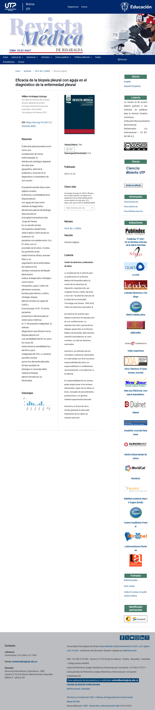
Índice (98, 57)
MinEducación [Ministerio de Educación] (130, 650)
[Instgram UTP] (137, 637)
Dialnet (135, 412)
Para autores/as (131, 206)
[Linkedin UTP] (142, 637)
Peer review (129, 586)
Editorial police (131, 580)
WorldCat (135, 478)
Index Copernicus (136, 351)
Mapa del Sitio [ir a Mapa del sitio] (73, 701)
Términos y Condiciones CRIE (80, 697)
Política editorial (82, 57)
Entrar (84, 7)
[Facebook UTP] (122, 637)
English (127, 81)
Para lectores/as (131, 202)
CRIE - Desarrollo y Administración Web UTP (103, 706)
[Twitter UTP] (127, 637)
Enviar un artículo (133, 185)
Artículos (45, 57)
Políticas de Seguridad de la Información (114, 697)
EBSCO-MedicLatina (135, 315)
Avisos (21, 62)
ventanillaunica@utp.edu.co (125, 680)
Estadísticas (9, 62)
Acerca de (16, 57)
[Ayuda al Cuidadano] (147, 637)
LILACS (135, 275)
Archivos (27, 71)
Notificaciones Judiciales (78, 689)
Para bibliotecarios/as (133, 211)
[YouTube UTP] (132, 637)
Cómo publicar (62, 57)
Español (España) (132, 86)
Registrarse (73, 7)
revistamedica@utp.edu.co (24, 661)
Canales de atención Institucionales (83, 684)
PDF (71, 149)
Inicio (5, 57)
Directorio (31, 57)
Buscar (122, 59)
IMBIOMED (135, 333)
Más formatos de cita (75, 208)
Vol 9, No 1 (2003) (42, 71)
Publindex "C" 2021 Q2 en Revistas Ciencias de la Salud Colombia (136, 242)
